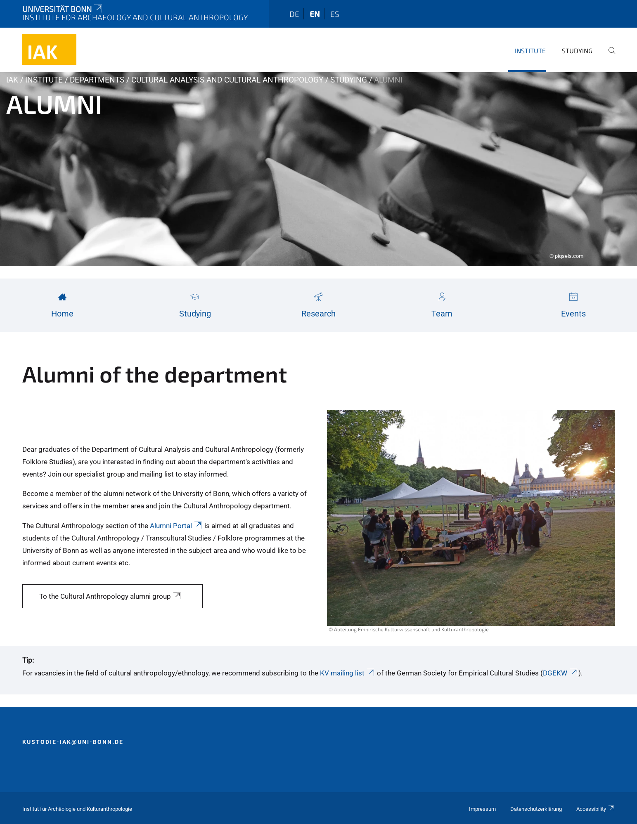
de (294, 14)
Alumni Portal (176, 526)
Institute (530, 50)
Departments (97, 80)
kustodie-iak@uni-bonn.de (72, 742)
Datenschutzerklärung (536, 809)
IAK (12, 80)
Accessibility (595, 809)
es (334, 14)
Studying (577, 50)
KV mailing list (348, 673)
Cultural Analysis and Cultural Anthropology (227, 80)
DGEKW (560, 673)
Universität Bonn (63, 9)
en (315, 14)
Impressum (482, 809)
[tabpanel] (318, 169)
